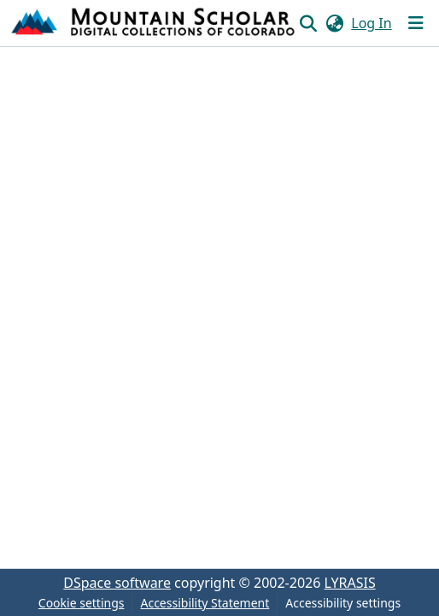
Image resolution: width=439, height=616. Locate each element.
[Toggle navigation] (416, 23)
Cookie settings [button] (81, 603)
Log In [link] (371, 23)
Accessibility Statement (204, 603)
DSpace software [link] (117, 582)
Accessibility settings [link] (343, 603)
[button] (154, 23)
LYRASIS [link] (350, 582)
